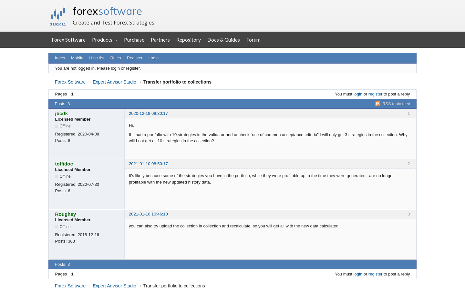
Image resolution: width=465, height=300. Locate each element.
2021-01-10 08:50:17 (148, 163)
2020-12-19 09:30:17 (148, 113)
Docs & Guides (223, 39)
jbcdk (61, 113)
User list (96, 57)
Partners (160, 39)
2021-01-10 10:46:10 (148, 214)
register (375, 94)
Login (154, 57)
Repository (188, 39)
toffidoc (64, 163)
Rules (115, 57)
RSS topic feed (396, 103)
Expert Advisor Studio (114, 82)
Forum (253, 39)
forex (107, 11)
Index (60, 57)
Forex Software (69, 39)
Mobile (77, 57)
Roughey (65, 214)
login (358, 94)
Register (134, 57)
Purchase (134, 39)
